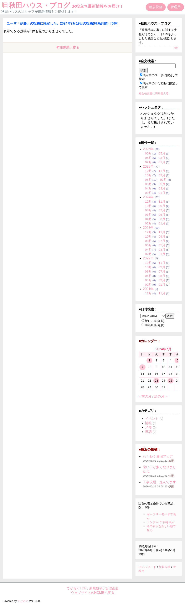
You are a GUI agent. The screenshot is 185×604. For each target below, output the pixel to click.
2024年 (148, 197)
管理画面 (112, 588)
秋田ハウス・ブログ (63, 5)
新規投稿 (155, 7)
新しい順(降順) (153, 321)
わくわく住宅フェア (158, 456)
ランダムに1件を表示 (161, 522)
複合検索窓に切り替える (154, 93)
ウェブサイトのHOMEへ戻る (92, 592)
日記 (148, 431)
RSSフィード (147, 567)
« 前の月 (145, 396)
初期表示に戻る (67, 48)
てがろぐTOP (76, 588)
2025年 (148, 166)
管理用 (176, 7)
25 (170, 380)
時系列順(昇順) (153, 325)
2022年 (148, 258)
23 (156, 380)
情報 (148, 423)
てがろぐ (22, 601)
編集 (176, 47)
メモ (148, 427)
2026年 (148, 149)
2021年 (148, 289)
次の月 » (160, 396)
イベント (151, 418)
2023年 (148, 227)
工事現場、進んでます (159, 482)
